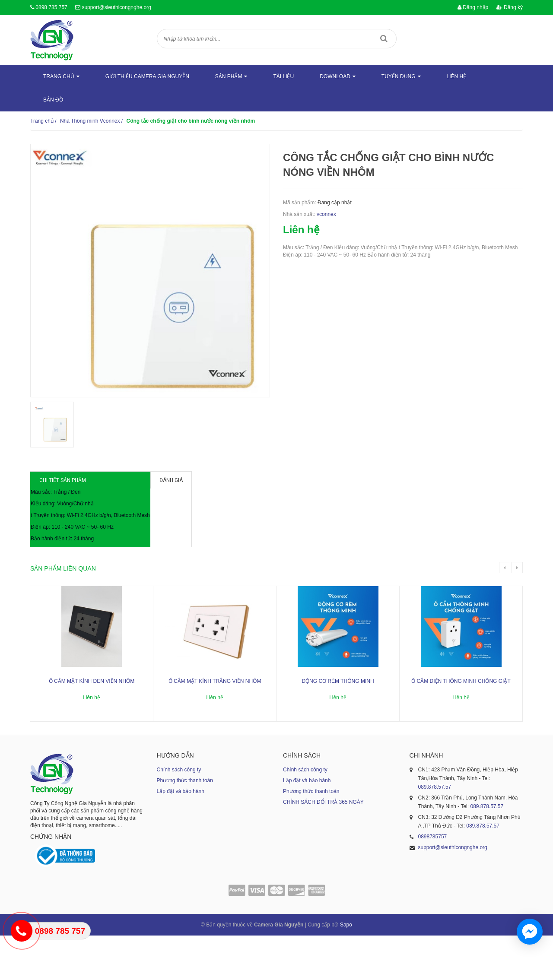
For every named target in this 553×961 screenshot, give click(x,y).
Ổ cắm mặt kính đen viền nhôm (91, 706)
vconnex (326, 214)
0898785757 (432, 862)
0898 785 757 (51, 7)
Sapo (346, 950)
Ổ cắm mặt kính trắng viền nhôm (214, 706)
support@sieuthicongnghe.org (116, 7)
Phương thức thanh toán (185, 805)
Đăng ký (509, 7)
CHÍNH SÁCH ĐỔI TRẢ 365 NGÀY (323, 827)
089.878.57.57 (434, 812)
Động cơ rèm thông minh (338, 706)
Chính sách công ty (179, 795)
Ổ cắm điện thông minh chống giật (460, 706)
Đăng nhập (473, 7)
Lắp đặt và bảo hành (180, 816)
